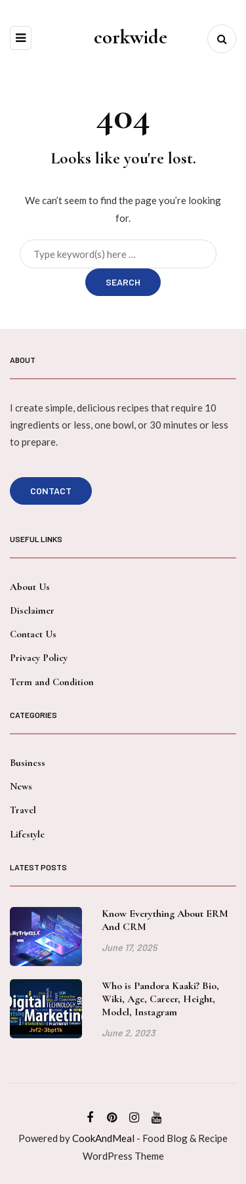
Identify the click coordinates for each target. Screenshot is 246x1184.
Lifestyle (27, 834)
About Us (30, 587)
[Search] (118, 254)
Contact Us (33, 634)
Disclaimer (32, 610)
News (21, 786)
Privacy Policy (39, 658)
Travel (23, 810)
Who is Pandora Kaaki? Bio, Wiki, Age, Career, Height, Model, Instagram (160, 1003)
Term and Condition (52, 682)
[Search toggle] (221, 38)
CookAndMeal (103, 1138)
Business (27, 763)
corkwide (130, 37)
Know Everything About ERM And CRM (165, 924)
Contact (51, 490)
